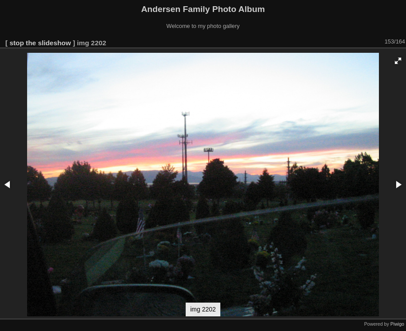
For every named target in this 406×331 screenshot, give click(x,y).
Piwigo (397, 324)
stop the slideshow (40, 43)
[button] (398, 61)
